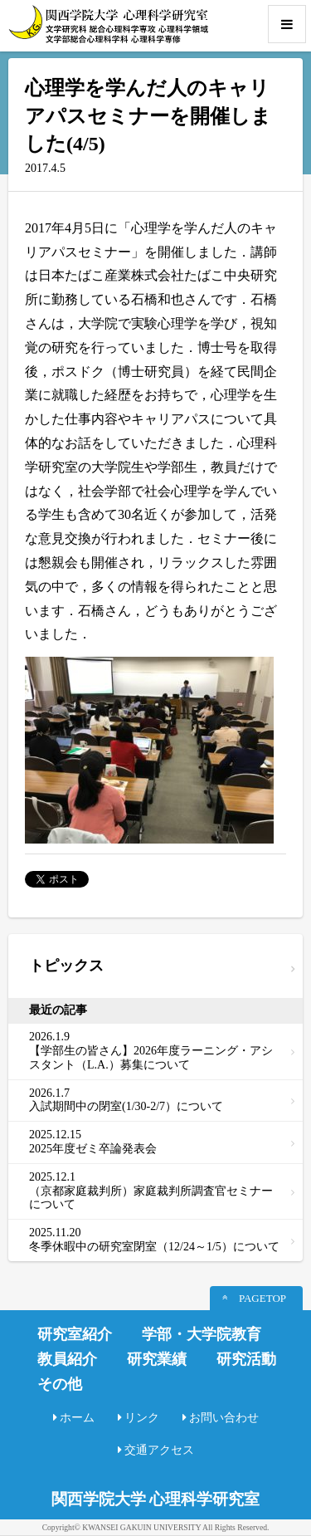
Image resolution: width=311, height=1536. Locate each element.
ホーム (77, 1417)
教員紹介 (67, 1359)
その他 (59, 1384)
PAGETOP (262, 1298)
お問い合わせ (224, 1417)
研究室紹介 (74, 1334)
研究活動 (246, 1359)
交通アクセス (159, 1450)
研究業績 (157, 1359)
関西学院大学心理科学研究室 (108, 24)
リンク (141, 1417)
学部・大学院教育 (201, 1334)
